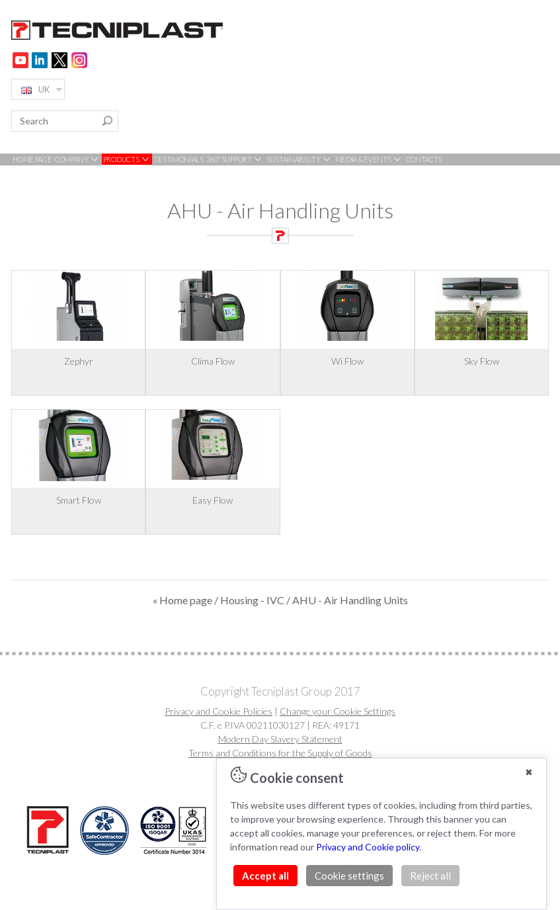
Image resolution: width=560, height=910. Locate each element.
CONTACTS (424, 159)
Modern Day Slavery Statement (280, 739)
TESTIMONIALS (178, 159)
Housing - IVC (252, 600)
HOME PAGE (32, 159)
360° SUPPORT (234, 159)
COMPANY (77, 159)
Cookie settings (349, 876)
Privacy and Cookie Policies (218, 711)
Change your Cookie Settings (337, 711)
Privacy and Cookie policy (367, 846)
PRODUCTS (127, 159)
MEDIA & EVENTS (369, 159)
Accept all (265, 876)
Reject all (430, 876)
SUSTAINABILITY (299, 159)
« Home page (182, 600)
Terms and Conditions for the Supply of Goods (280, 752)
